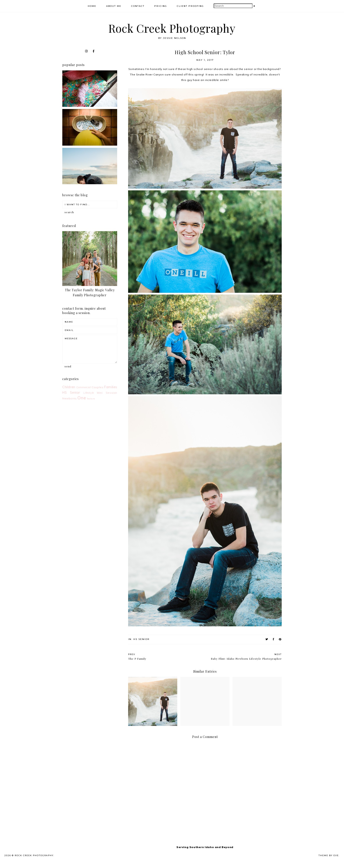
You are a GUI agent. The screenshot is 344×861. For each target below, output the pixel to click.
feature (91, 398)
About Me (113, 6)
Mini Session (107, 392)
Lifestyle (88, 392)
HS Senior (141, 639)
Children (68, 387)
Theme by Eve (329, 855)
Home (92, 6)
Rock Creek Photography (172, 28)
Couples (97, 387)
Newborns (69, 398)
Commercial (83, 387)
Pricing (160, 6)
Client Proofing (190, 6)
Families (110, 387)
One (81, 397)
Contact (137, 6)
